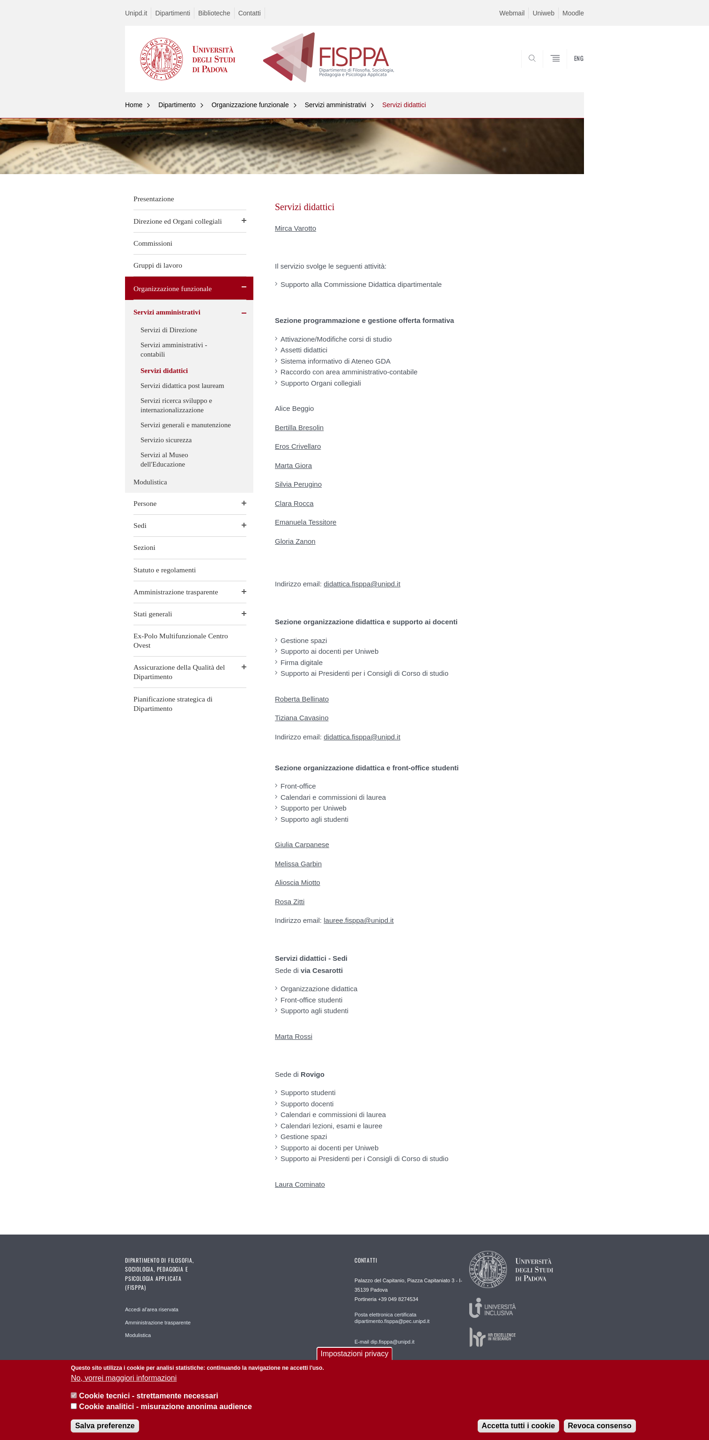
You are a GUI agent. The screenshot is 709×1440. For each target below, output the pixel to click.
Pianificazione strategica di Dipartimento (173, 703)
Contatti (249, 13)
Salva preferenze (104, 1426)
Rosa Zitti (289, 902)
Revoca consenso (600, 1426)
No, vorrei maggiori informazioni (124, 1378)
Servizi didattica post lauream (182, 385)
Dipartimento (176, 105)
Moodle (573, 13)
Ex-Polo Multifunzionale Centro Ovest (180, 640)
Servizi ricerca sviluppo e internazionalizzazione (176, 405)
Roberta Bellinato (302, 699)
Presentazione (153, 199)
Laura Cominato (300, 1184)
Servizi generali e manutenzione (185, 425)
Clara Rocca (294, 503)
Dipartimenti (172, 13)
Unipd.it (136, 13)
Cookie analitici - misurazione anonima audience (165, 1407)
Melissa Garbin (298, 864)
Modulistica (150, 482)
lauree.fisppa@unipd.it (359, 920)
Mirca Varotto (295, 228)
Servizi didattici (404, 105)
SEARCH (567, 69)
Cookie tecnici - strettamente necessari (148, 1396)
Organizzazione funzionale (250, 105)
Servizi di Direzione (168, 330)
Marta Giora (293, 465)
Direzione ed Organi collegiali (177, 221)
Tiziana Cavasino (302, 718)
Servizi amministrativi (335, 105)
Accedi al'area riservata (151, 1309)
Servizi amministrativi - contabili (173, 349)
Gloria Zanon (295, 541)
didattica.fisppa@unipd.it (362, 584)
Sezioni (144, 547)
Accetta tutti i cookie (518, 1426)
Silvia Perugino (298, 484)
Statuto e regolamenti (164, 570)
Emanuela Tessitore (305, 522)
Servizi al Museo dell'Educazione (164, 459)
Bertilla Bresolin (299, 427)
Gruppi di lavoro (157, 265)
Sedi (140, 525)
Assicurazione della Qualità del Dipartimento (179, 671)
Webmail (511, 13)
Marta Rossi (293, 1036)
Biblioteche (214, 13)
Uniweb (543, 13)
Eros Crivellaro (298, 446)
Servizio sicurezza (166, 440)
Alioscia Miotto (297, 882)
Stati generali (152, 614)
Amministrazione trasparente (175, 592)
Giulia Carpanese (302, 844)
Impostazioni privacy (355, 1354)
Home (133, 105)
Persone (144, 503)
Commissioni (152, 243)
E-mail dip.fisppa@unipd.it (384, 1342)
